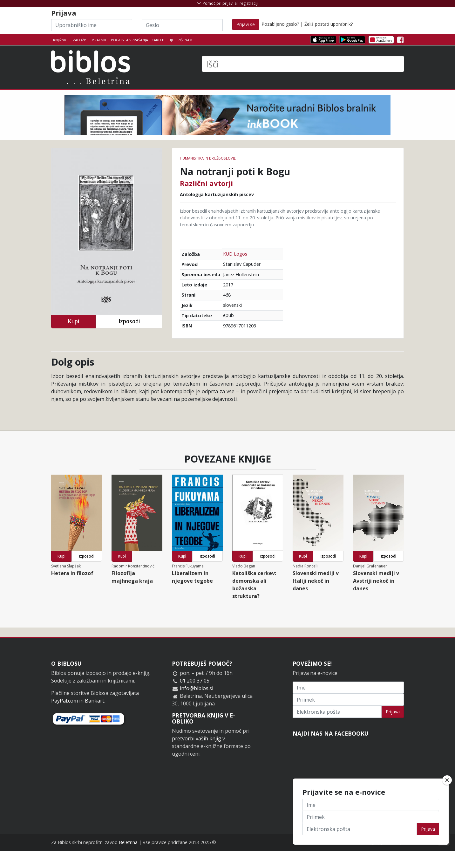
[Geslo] (182, 25)
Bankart (94, 700)
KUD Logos (235, 254)
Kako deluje (163, 40)
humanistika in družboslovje (208, 158)
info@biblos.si (196, 688)
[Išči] (303, 64)
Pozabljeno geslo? (280, 24)
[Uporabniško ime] (91, 25)
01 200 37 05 (194, 680)
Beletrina (128, 842)
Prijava (393, 712)
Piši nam (185, 40)
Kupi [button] (73, 321)
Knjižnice (61, 40)
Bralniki (99, 40)
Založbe (80, 40)
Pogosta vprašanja (129, 40)
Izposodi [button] (129, 321)
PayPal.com (64, 700)
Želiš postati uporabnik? (328, 24)
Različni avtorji (206, 183)
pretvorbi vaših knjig (196, 738)
